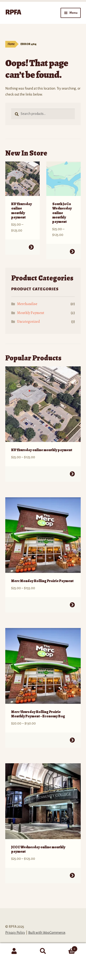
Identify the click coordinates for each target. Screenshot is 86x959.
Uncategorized (28, 321)
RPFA (13, 12)
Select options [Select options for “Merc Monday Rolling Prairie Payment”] (72, 604)
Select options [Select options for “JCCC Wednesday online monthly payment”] (72, 875)
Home (11, 44)
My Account (14, 951)
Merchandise (27, 303)
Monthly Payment (30, 312)
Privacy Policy (15, 932)
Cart (67, 948)
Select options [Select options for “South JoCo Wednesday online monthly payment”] (72, 251)
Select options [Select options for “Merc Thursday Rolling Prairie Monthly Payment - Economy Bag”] (72, 740)
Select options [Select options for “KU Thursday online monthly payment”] (30, 247)
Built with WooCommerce (46, 932)
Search (43, 951)
